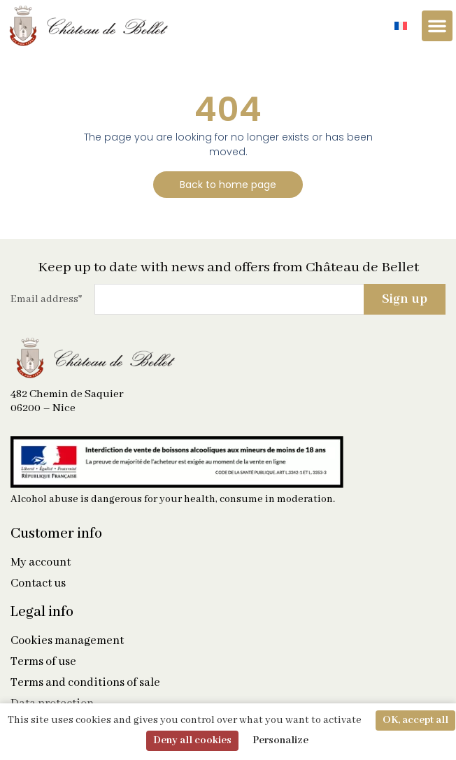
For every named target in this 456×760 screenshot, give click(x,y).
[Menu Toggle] (437, 25)
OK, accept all (415, 720)
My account (40, 563)
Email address (46, 299)
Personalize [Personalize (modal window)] (280, 740)
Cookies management (67, 641)
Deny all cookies (192, 740)
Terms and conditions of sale (85, 683)
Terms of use (43, 662)
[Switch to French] (400, 26)
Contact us (38, 584)
